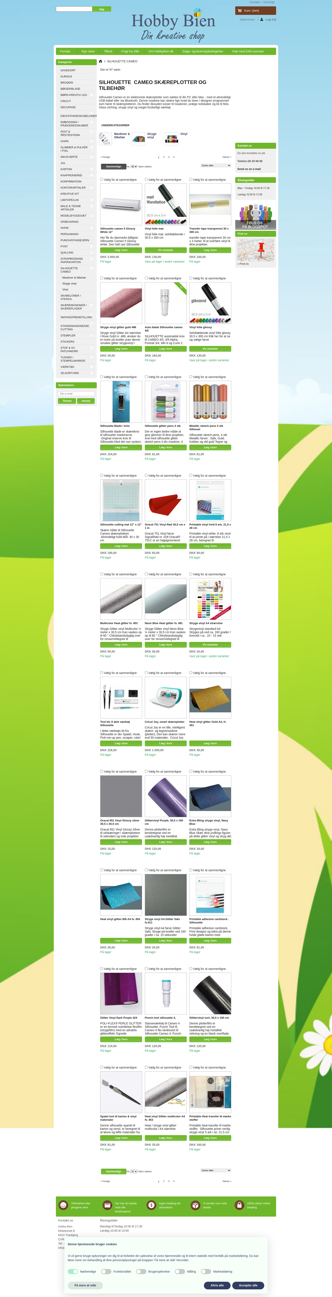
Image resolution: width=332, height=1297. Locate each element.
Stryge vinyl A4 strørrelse (206, 623)
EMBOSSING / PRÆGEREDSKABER (74, 123)
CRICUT (66, 101)
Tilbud (108, 51)
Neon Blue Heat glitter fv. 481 (164, 623)
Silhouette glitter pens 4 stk (163, 425)
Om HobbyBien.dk (161, 51)
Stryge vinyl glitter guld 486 (118, 327)
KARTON (66, 169)
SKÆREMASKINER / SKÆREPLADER (74, 307)
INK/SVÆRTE (69, 156)
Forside (65, 52)
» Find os (243, 263)
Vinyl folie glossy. (200, 327)
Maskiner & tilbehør (74, 277)
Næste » (227, 157)
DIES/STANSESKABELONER (78, 116)
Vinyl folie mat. (154, 228)
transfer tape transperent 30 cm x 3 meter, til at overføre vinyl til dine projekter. (210, 241)
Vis (128, 166)
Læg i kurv (121, 250)
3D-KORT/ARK (70, 373)
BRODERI (67, 82)
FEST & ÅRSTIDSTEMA (70, 133)
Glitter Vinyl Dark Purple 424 (118, 1017)
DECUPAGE (68, 107)
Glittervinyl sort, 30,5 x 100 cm (209, 1017)
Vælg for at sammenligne (120, 179)
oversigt (268, 2)
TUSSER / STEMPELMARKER (73, 359)
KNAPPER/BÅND (71, 175)
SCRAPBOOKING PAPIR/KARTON (72, 260)
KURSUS (66, 76)
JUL (63, 163)
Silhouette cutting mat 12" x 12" (121, 524)
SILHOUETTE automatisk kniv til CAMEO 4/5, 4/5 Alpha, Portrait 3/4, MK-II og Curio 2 (165, 340)
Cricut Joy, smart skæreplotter (165, 721)
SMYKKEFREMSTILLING (76, 317)
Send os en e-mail (249, 169)
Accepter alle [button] (248, 1285)
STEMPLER (68, 335)
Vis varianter (165, 250)
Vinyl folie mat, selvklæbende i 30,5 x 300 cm (165, 236)
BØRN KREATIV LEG (74, 95)
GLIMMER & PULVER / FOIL (74, 149)
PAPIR (65, 228)
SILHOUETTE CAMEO (69, 270)
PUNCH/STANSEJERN (75, 240)
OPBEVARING (70, 221)
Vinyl (65, 289)
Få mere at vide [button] (85, 1285)
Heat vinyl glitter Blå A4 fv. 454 (120, 919)
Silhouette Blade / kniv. (115, 425)
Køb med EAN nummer (248, 51)
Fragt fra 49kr (130, 51)
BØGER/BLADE (70, 88)
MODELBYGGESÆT (73, 215)
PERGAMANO (70, 234)
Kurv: (251, 10)
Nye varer (88, 51)
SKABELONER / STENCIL (71, 297)
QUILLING (67, 252)
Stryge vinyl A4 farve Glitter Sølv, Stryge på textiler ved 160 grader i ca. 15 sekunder (165, 931)
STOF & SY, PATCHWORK (69, 349)
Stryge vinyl (69, 283)
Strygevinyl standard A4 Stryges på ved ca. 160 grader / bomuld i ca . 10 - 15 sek (210, 632)
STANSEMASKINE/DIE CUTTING (75, 327)
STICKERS (67, 341)
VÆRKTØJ (67, 366)
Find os (242, 233)
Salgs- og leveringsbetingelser (203, 51)
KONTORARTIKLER (73, 187)
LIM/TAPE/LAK (70, 200)
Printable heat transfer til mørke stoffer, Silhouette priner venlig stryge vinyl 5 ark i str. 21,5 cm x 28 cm (210, 1130)
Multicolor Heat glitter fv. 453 (119, 623)
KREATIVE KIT (70, 193)
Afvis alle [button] (217, 1285)
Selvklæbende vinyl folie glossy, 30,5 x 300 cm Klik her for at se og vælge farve (210, 336)
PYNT (64, 246)
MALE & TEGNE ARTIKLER (71, 207)
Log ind (268, 19)
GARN (65, 141)
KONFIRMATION (71, 181)
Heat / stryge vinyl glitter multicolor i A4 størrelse (160, 1127)
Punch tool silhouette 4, (160, 1017)
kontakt (255, 2)
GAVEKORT (68, 70)
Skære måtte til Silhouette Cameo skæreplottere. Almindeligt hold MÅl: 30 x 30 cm (119, 535)
